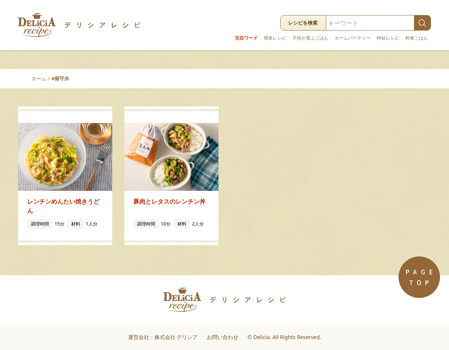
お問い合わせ (222, 337)
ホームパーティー (352, 38)
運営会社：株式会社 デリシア (163, 337)
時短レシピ (388, 38)
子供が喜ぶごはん (310, 38)
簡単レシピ (275, 38)
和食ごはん (416, 38)
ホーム (39, 78)
